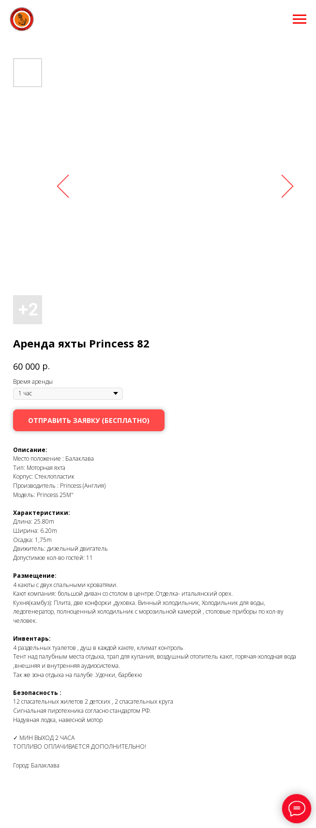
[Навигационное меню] (299, 19)
